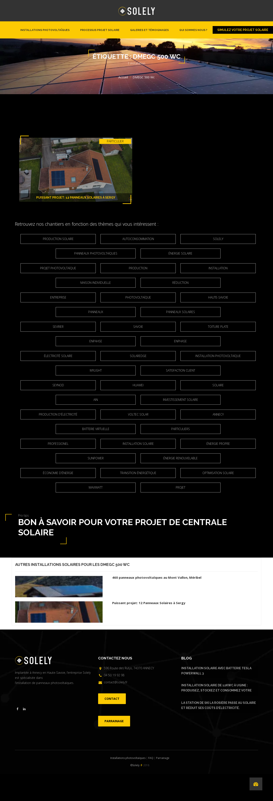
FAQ (150, 758)
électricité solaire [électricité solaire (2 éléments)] (58, 356)
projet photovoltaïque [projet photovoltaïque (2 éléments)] (58, 268)
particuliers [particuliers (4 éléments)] (180, 429)
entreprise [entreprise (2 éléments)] (58, 297)
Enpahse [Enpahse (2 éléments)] (95, 341)
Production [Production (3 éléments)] (138, 268)
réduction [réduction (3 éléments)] (180, 283)
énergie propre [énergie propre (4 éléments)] (218, 444)
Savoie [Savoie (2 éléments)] (138, 327)
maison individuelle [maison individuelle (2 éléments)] (95, 283)
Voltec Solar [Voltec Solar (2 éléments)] (138, 414)
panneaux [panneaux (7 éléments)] (95, 312)
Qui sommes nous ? (193, 30)
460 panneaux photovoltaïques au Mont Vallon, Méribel (156, 577)
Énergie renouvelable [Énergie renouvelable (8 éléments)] (180, 458)
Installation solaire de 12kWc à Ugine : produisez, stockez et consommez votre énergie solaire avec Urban (216, 688)
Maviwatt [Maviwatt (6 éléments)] (96, 487)
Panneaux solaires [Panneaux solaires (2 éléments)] (180, 312)
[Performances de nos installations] (256, 784)
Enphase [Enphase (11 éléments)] (180, 341)
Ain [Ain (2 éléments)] (95, 400)
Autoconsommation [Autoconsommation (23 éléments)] (138, 239)
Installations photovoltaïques (45, 30)
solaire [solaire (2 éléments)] (218, 385)
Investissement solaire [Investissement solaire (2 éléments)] (180, 400)
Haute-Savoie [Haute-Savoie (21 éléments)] (218, 297)
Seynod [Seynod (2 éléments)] (58, 385)
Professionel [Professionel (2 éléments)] (58, 444)
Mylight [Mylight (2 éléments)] (96, 370)
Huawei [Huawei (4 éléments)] (138, 385)
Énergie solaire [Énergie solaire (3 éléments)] (180, 253)
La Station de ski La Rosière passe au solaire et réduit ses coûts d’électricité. (218, 705)
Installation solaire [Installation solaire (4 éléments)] (138, 444)
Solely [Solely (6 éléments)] (218, 239)
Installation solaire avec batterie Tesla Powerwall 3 (216, 670)
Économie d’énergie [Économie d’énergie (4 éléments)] (58, 473)
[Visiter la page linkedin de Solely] (24, 709)
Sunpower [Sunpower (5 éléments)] (96, 458)
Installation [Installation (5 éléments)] (218, 268)
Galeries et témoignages (149, 30)
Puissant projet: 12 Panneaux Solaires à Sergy (75, 197)
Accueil (123, 77)
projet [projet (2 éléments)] (180, 487)
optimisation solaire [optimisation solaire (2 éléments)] (218, 473)
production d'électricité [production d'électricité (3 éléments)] (58, 414)
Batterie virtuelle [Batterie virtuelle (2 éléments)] (95, 429)
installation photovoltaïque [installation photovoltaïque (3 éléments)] (218, 356)
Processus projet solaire (99, 30)
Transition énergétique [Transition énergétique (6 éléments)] (138, 473)
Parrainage (162, 758)
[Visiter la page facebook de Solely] (17, 709)
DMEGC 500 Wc (115, 564)
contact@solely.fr (115, 682)
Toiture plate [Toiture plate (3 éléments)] (218, 327)
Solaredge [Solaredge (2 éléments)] (138, 356)
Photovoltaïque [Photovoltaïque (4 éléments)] (138, 297)
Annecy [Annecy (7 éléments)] (218, 414)
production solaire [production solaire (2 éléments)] (58, 239)
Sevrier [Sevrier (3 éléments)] (58, 327)
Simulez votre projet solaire (242, 30)
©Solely (134, 765)
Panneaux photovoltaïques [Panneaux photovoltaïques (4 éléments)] (95, 253)
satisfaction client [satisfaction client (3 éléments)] (180, 370)
